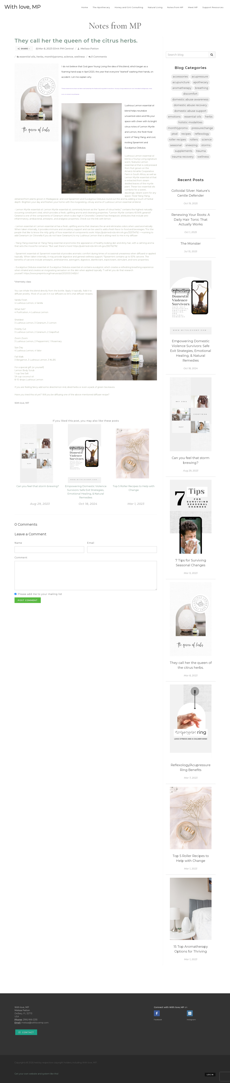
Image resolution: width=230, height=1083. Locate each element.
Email (90, 543)
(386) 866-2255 (30, 1019)
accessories (180, 76)
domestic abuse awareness (190, 99)
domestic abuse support (190, 111)
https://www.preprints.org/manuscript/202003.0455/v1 (51, 273)
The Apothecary (101, 7)
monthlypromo (53, 56)
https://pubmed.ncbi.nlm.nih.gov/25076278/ (95, 246)
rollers (194, 139)
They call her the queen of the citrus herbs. (76, 40)
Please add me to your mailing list (40, 594)
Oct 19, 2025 (191, 203)
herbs (39, 56)
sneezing (192, 145)
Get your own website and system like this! (36, 1073)
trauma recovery (183, 156)
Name (18, 543)
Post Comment (28, 600)
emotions (174, 116)
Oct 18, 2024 (88, 504)
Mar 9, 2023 (190, 573)
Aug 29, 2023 (40, 504)
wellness (79, 56)
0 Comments (98, 56)
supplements (183, 151)
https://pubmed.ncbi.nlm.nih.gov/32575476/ (117, 232)
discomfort (190, 93)
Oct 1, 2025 (190, 232)
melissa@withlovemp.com (35, 1022)
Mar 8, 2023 (190, 675)
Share (24, 49)
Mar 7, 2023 (190, 777)
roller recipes (177, 139)
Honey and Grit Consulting (129, 7)
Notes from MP (175, 7)
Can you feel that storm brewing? (37, 486)
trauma (201, 151)
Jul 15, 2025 (190, 251)
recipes (186, 133)
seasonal (176, 145)
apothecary (200, 82)
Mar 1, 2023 (135, 504)
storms (205, 145)
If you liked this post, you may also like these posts (86, 420)
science (68, 56)
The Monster (190, 244)
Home (84, 7)
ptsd (174, 133)
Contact (26, 1032)
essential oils (27, 56)
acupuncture (181, 82)
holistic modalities (190, 122)
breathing (201, 88)
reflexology (202, 133)
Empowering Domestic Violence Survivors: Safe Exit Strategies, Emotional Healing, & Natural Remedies (190, 350)
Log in (210, 1075)
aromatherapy (181, 88)
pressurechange (202, 128)
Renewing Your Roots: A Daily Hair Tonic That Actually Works (190, 219)
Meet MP (193, 7)
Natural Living (155, 7)
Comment (21, 557)
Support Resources (212, 7)
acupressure (200, 76)
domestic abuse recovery (190, 105)
